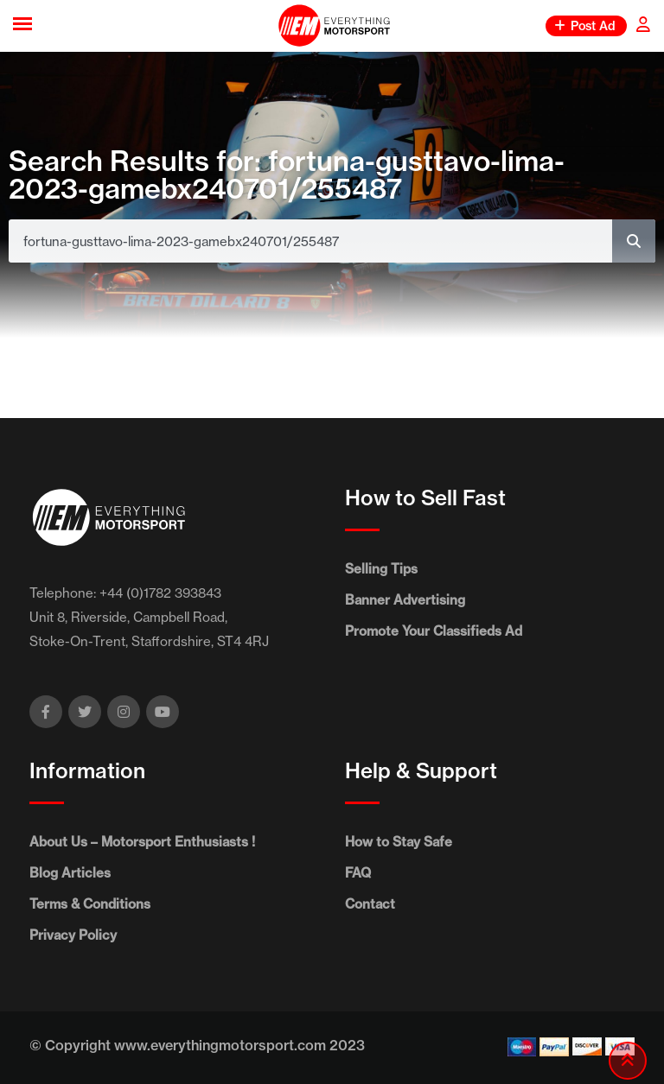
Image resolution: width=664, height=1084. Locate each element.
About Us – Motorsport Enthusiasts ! (142, 842)
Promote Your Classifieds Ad (433, 631)
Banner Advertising (405, 600)
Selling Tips (381, 569)
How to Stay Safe (398, 842)
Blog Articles (70, 873)
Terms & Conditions (89, 904)
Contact (370, 904)
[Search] (633, 241)
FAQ (358, 873)
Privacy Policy (73, 935)
